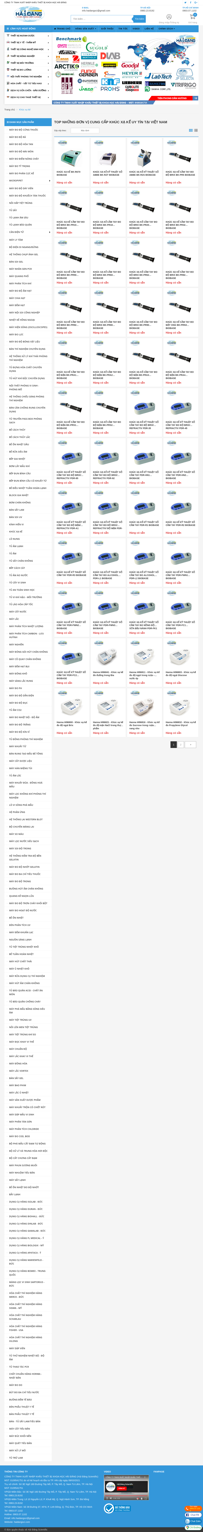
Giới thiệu (107, 29)
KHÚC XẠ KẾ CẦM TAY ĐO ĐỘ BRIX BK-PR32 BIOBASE (180, 225)
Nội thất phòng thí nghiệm (26, 76)
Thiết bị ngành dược (23, 35)
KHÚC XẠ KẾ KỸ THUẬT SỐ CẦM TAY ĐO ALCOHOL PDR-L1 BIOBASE (107, 575)
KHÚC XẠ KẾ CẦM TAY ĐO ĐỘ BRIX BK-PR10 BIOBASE (71, 225)
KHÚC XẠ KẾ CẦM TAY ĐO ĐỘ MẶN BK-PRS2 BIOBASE (107, 425)
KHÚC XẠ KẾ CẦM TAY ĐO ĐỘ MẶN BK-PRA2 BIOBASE (107, 375)
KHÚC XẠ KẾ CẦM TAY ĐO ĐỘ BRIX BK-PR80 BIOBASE (107, 325)
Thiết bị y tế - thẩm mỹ (23, 42)
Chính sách (167, 29)
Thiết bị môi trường (22, 63)
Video (136, 29)
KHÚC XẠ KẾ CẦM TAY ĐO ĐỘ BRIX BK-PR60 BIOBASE (107, 275)
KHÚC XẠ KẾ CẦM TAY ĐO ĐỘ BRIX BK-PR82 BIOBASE (180, 275)
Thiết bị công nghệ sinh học (27, 49)
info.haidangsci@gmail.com (96, 10)
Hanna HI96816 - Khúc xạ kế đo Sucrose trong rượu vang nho (144, 725)
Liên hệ (149, 29)
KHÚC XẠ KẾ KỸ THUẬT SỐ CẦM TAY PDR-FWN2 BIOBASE (71, 625)
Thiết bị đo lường (21, 70)
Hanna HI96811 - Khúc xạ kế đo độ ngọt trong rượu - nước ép (144, 675)
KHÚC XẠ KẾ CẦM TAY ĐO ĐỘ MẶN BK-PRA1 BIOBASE (71, 375)
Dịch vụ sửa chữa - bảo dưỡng (28, 90)
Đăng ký (175, 22)
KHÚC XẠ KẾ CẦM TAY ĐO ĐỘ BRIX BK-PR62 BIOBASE (143, 275)
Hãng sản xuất (85, 29)
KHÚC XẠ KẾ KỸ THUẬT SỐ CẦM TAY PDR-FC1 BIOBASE (180, 625)
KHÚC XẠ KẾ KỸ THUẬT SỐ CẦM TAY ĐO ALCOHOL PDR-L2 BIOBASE (144, 575)
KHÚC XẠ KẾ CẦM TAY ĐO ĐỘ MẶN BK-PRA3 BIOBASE (143, 375)
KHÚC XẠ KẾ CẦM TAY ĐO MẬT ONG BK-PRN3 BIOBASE (180, 325)
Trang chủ (62, 29)
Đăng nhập (164, 22)
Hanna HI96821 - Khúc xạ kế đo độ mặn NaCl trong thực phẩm (108, 725)
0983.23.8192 (147, 10)
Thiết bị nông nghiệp (23, 56)
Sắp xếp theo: (60, 130)
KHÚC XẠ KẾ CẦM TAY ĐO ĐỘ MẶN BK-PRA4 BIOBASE (180, 375)
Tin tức (123, 29)
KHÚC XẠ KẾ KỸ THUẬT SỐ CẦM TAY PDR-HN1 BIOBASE (144, 475)
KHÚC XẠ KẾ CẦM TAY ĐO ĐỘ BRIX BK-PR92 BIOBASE (71, 325)
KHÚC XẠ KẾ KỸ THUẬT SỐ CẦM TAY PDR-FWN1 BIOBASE (180, 575)
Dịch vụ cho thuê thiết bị (26, 97)
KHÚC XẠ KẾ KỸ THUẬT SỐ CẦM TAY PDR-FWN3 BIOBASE (107, 625)
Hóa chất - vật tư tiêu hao (26, 83)
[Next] (190, 744)
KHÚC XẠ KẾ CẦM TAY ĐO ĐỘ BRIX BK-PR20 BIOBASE (143, 225)
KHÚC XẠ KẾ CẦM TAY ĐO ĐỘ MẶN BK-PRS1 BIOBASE (71, 425)
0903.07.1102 (190, 10)
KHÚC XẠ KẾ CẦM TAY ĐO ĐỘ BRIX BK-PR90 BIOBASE (143, 325)
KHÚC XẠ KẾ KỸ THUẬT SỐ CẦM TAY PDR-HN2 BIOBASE (180, 475)
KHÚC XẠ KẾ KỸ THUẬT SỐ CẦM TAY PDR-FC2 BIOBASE (71, 675)
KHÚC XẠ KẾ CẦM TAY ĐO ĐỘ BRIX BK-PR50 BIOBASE (71, 275)
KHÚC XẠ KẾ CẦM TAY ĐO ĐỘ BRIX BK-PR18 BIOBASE (107, 225)
